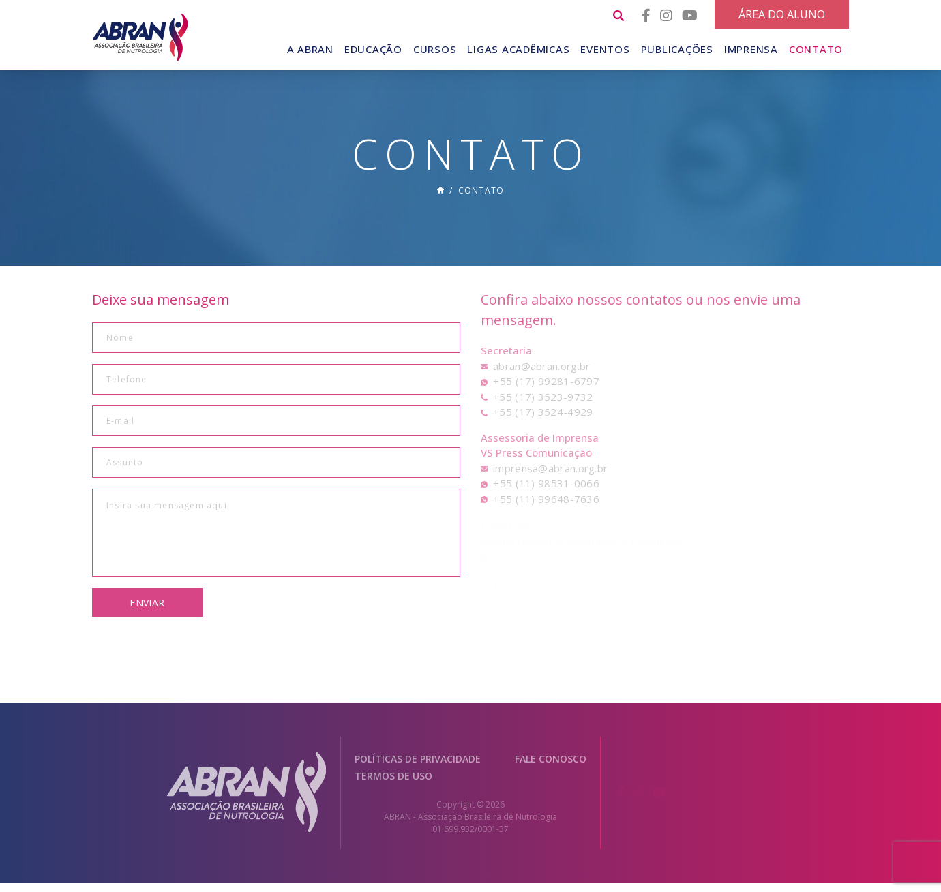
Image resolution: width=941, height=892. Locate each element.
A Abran (310, 49)
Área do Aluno (781, 14)
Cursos (435, 49)
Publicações (677, 49)
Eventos (604, 49)
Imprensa (751, 49)
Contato (816, 49)
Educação (373, 49)
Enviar (147, 611)
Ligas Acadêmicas (518, 49)
